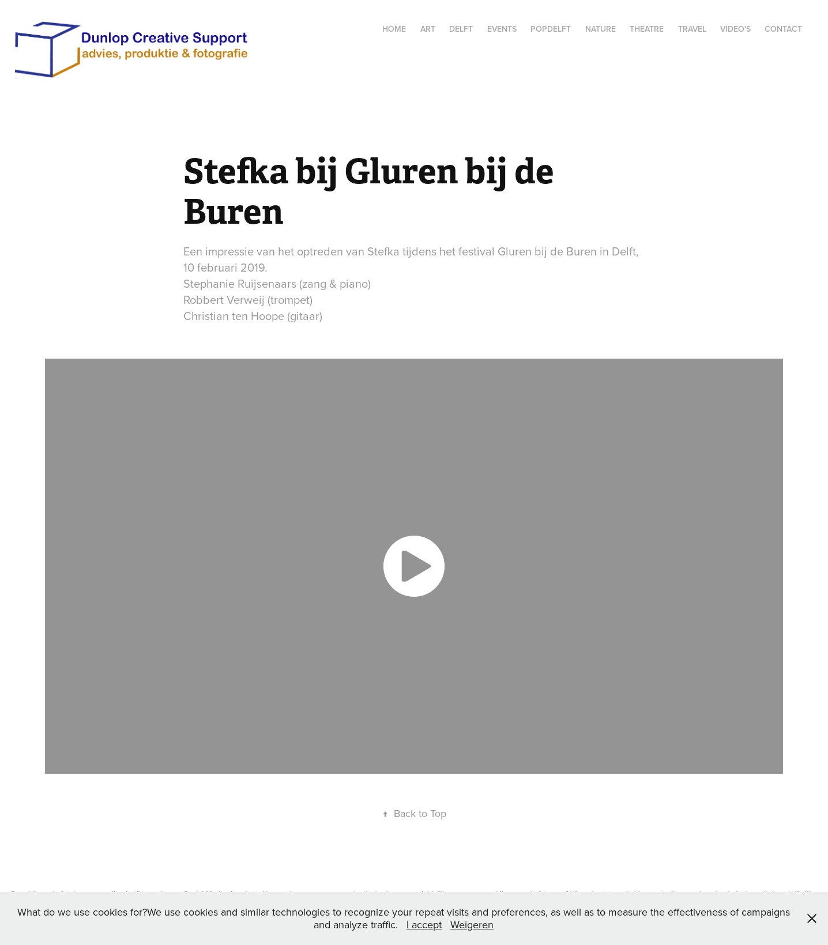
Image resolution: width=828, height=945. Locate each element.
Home (394, 29)
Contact (783, 29)
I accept (424, 924)
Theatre (647, 29)
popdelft (550, 29)
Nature (600, 29)
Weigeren (472, 924)
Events (502, 29)
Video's (735, 29)
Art (427, 29)
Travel (692, 29)
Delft (461, 29)
